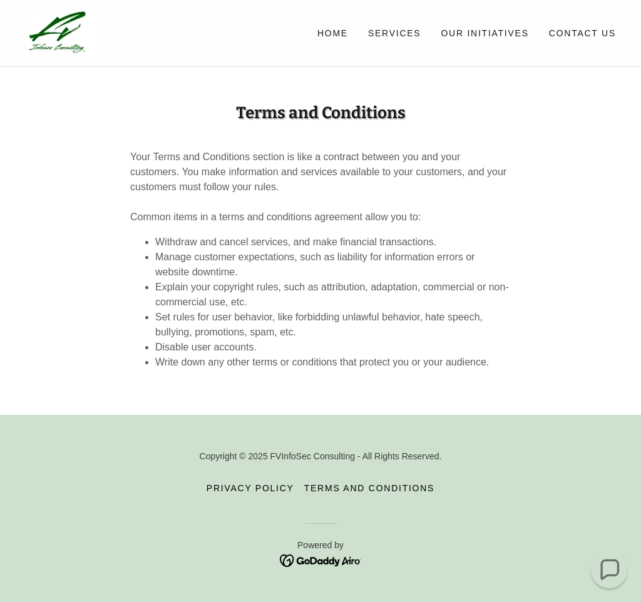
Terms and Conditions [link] (369, 488)
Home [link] (332, 33)
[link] (62, 32)
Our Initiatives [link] (484, 33)
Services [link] (394, 33)
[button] (609, 570)
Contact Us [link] (582, 33)
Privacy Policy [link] (250, 488)
